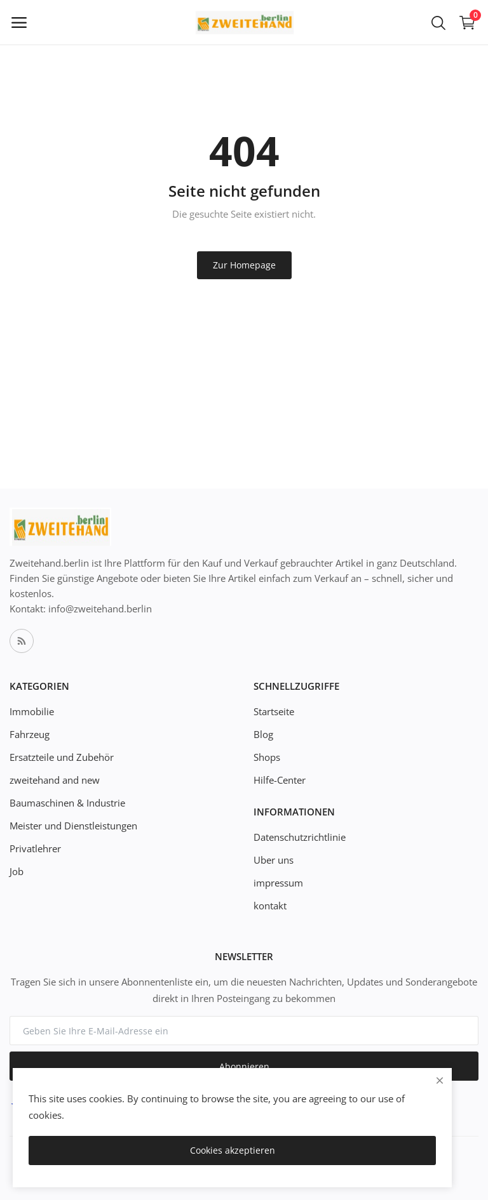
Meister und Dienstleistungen (73, 825)
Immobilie (32, 711)
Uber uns (274, 860)
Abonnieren (244, 1066)
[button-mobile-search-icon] (438, 22)
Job (17, 871)
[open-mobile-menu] (19, 22)
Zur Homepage (244, 265)
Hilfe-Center (280, 780)
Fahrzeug (30, 734)
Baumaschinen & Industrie (67, 802)
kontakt (270, 905)
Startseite (274, 711)
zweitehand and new (55, 780)
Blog (263, 734)
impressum (278, 882)
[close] (439, 1080)
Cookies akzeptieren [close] (232, 1150)
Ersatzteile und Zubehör (62, 757)
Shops (267, 757)
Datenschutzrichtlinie (300, 837)
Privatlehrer (35, 848)
